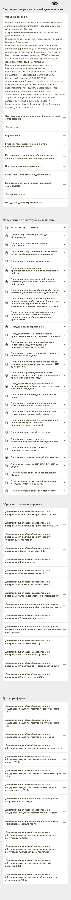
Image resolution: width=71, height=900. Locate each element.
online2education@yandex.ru (49, 81)
